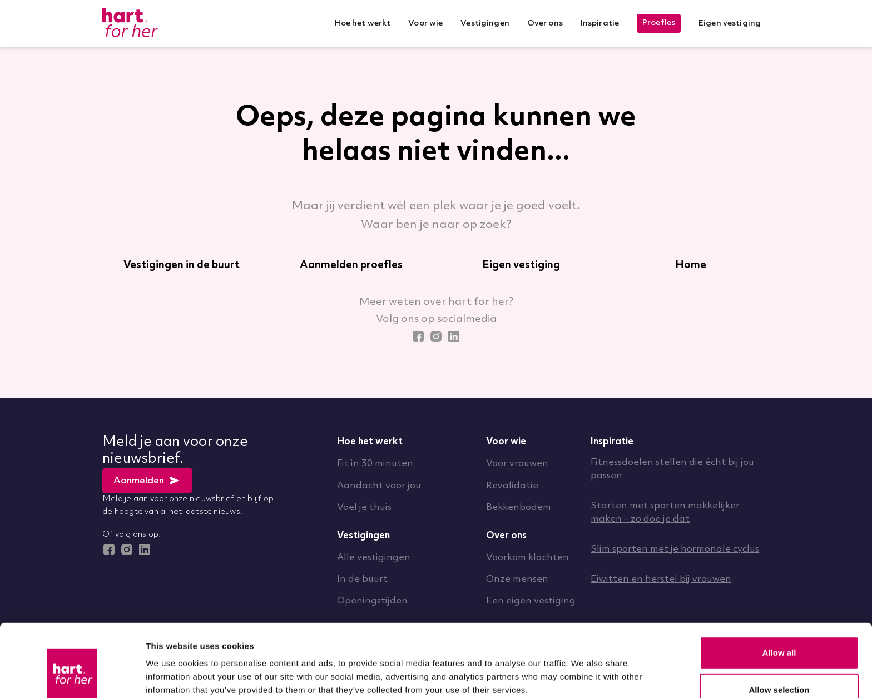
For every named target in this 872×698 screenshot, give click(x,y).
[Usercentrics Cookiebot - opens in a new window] (72, 676)
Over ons (506, 536)
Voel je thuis (364, 507)
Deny (779, 668)
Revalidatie (512, 486)
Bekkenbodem (518, 507)
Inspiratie (612, 442)
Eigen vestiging (521, 265)
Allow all (779, 593)
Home (690, 265)
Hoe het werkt (370, 442)
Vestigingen (363, 536)
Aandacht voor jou (379, 486)
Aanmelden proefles (351, 265)
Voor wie (506, 442)
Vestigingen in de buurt (181, 265)
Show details (584, 666)
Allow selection (779, 631)
